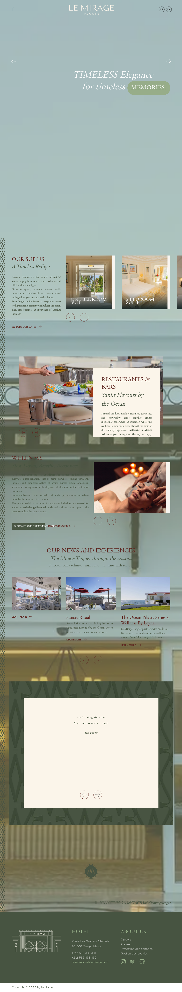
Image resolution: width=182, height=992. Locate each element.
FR (161, 9)
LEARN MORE (22, 616)
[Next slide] (168, 61)
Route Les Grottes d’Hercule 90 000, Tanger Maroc (90, 943)
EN (168, 9)
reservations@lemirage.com (90, 962)
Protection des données (136, 949)
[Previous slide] (13, 61)
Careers (126, 939)
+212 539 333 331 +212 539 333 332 (84, 955)
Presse (125, 944)
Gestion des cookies (134, 953)
